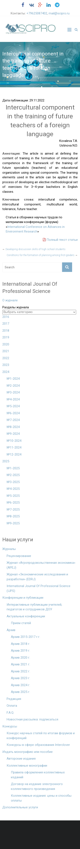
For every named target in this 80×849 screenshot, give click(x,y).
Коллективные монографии (27, 765)
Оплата (12, 706)
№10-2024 (14, 441)
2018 (5, 330)
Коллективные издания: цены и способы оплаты (41, 798)
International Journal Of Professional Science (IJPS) (38, 588)
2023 (5, 365)
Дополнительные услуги (20, 807)
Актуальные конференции (26, 616)
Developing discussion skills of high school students (33, 249)
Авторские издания (21, 758)
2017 (5, 323)
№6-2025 (13, 502)
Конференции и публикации (22, 598)
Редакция (14, 699)
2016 (5, 317)
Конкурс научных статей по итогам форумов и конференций (41, 735)
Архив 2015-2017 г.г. (25, 637)
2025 (5, 461)
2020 (5, 344)
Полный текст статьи (60, 240)
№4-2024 (13, 399)
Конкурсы (9, 726)
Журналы (9, 549)
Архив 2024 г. (20, 685)
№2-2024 (13, 386)
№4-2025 (13, 489)
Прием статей (21, 623)
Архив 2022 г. (20, 671)
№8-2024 (13, 427)
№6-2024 (13, 413)
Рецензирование (19, 556)
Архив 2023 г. (20, 678)
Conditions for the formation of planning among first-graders (42, 255)
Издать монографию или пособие (27, 752)
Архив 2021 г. (20, 664)
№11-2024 (14, 447)
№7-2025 (13, 509)
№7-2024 (13, 420)
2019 (5, 337)
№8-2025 (13, 516)
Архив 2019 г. (20, 650)
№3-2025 (13, 482)
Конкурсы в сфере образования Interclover (38, 745)
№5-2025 (13, 496)
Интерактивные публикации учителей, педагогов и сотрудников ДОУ (34, 607)
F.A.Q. (10, 713)
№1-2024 (13, 379)
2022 (5, 358)
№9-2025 (13, 523)
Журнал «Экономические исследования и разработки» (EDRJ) (37, 576)
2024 (5, 372)
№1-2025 (13, 468)
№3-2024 (13, 392)
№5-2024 (13, 406)
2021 (5, 351)
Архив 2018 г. (20, 644)
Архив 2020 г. (20, 657)
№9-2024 (13, 434)
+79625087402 (36, 13)
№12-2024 (14, 454)
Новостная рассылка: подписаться (32, 719)
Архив (11, 630)
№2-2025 (13, 475)
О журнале (10, 300)
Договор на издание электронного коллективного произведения (37, 786)
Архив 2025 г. (20, 692)
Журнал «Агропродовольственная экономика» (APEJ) (41, 565)
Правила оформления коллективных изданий (38, 774)
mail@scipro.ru (59, 13)
